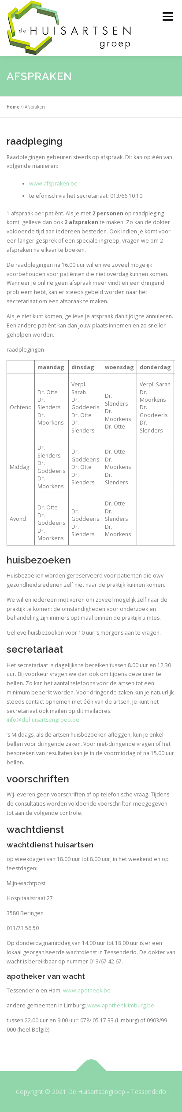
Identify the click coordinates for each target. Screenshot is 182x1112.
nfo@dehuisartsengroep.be (43, 719)
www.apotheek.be (87, 990)
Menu (167, 16)
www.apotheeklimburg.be (120, 1005)
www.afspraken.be (53, 183)
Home (13, 107)
